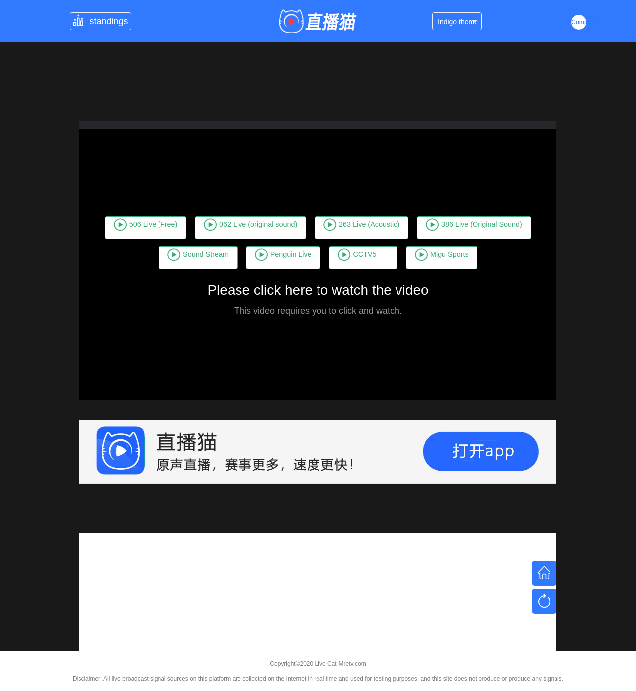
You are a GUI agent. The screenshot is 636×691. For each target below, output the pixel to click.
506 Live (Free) (177, 213)
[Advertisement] (318, 602)
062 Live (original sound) (309, 213)
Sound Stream (307, 242)
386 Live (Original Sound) (175, 242)
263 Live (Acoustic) (450, 213)
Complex (578, 22)
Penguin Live (411, 242)
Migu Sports (318, 272)
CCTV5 (499, 242)
